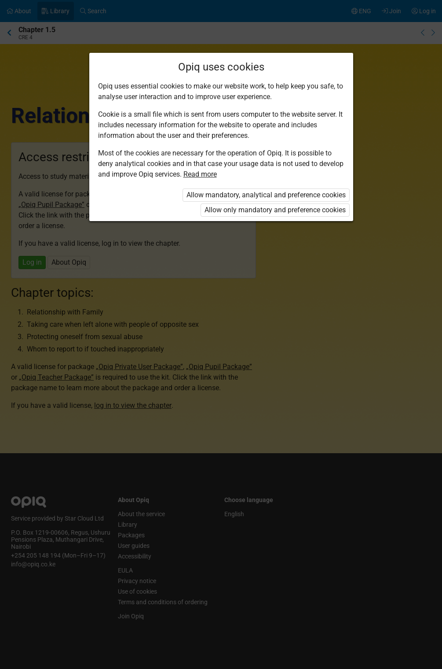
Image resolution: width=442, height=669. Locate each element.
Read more (200, 174)
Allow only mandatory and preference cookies (275, 210)
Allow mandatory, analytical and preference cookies (266, 195)
